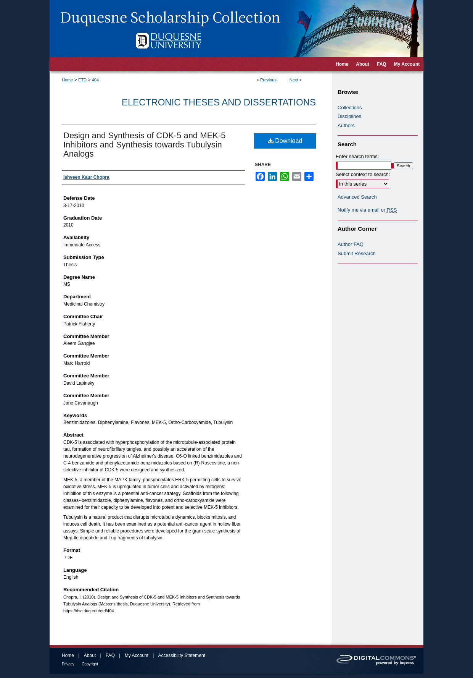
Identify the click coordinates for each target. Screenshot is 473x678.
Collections (350, 107)
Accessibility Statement (181, 655)
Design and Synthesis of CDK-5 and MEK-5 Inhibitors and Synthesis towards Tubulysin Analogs (144, 145)
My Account (136, 655)
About (90, 655)
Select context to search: (363, 174)
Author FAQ (351, 244)
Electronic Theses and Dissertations (219, 102)
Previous (268, 80)
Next (294, 80)
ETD (82, 80)
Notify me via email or (367, 210)
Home (67, 80)
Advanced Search (357, 197)
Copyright (90, 664)
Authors (346, 125)
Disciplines (349, 116)
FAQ (110, 655)
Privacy (68, 664)
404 (95, 80)
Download (285, 141)
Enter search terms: (357, 156)
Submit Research (357, 253)
